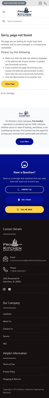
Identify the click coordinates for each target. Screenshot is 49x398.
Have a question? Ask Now (14, 3)
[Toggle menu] (3, 12)
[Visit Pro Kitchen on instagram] (4, 289)
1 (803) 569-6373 (18, 271)
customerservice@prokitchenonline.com (28, 260)
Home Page (10, 84)
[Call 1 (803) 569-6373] (45, 3)
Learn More (24, 141)
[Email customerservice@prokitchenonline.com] (40, 3)
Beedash (7, 392)
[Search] (24, 21)
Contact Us (24, 189)
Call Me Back (24, 209)
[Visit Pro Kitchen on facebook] (9, 289)
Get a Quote (24, 199)
